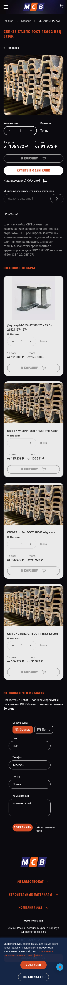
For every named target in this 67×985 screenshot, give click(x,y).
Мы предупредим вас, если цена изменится (29, 191)
